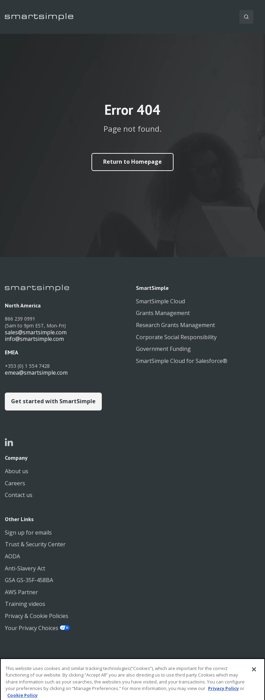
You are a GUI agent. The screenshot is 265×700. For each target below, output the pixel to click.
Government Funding (163, 349)
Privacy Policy (223, 694)
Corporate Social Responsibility (176, 337)
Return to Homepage (132, 161)
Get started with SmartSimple (53, 401)
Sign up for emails (28, 532)
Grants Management (163, 313)
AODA (12, 556)
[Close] (254, 674)
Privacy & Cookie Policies (36, 616)
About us (16, 471)
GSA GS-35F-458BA (29, 580)
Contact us (18, 495)
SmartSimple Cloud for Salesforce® (181, 361)
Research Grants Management (175, 325)
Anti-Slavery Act (25, 568)
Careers (15, 483)
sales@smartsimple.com (36, 332)
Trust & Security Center (35, 544)
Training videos (25, 604)
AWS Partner (21, 592)
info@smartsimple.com (34, 339)
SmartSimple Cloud (160, 301)
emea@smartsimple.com (36, 372)
